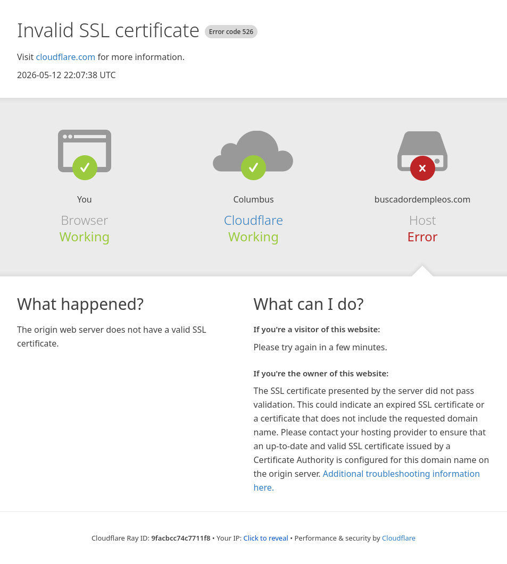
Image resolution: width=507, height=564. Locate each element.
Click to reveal (266, 538)
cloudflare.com (65, 57)
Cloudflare (253, 220)
